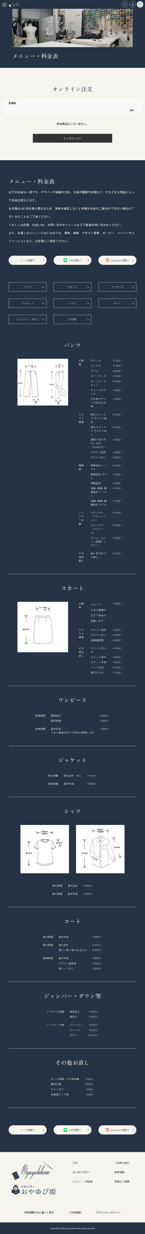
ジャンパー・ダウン (28, 319)
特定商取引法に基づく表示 (39, 1212)
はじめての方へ (81, 1172)
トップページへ (72, 138)
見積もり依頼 (121, 1181)
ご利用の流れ (121, 1163)
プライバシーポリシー (108, 1212)
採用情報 (119, 1172)
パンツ (27, 287)
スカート (72, 287)
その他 (72, 319)
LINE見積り (72, 260)
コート (117, 303)
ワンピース (117, 287)
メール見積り (27, 260)
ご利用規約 (75, 1212)
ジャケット (28, 303)
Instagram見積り (117, 260)
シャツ (72, 303)
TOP (75, 1163)
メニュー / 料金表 (82, 1181)
